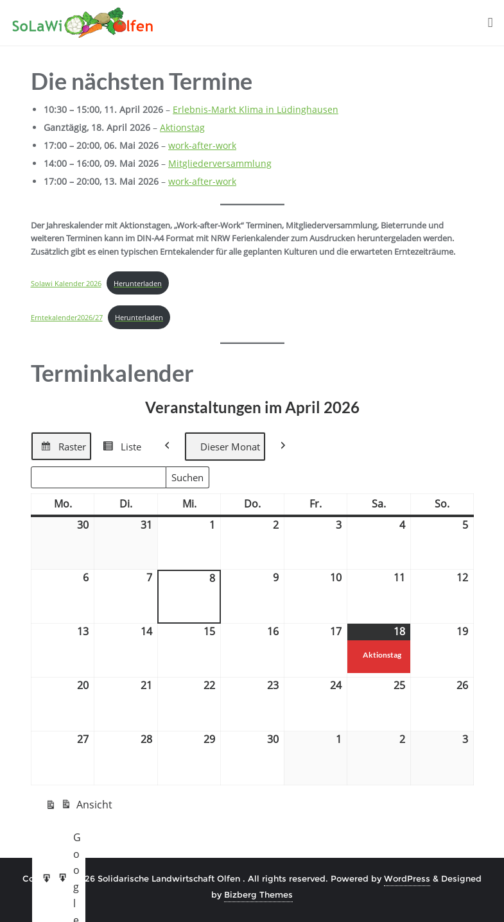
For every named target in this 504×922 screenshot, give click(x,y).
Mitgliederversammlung (220, 163)
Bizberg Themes (258, 894)
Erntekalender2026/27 (67, 317)
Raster (61, 448)
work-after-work (202, 145)
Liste (119, 448)
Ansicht (78, 807)
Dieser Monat (225, 446)
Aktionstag (182, 127)
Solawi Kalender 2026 (66, 283)
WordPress (407, 878)
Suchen (190, 479)
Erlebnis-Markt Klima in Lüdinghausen (255, 109)
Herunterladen (138, 283)
